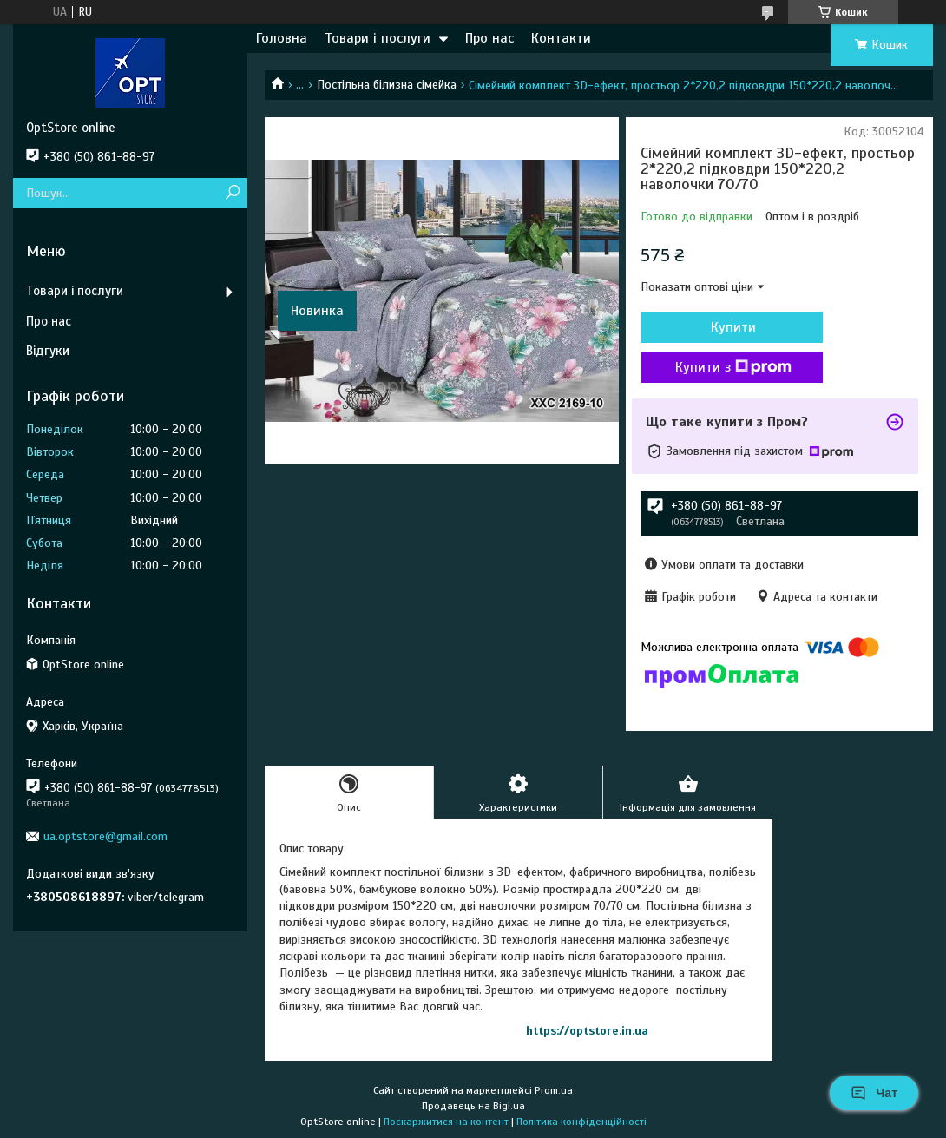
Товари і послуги (377, 38)
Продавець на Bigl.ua (473, 1106)
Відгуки (47, 351)
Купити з (733, 367)
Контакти (561, 38)
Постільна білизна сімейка (387, 84)
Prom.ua (554, 1090)
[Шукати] (232, 193)
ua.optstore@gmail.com (105, 836)
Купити (733, 327)
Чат (874, 1093)
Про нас (489, 38)
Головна (281, 38)
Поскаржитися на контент (446, 1121)
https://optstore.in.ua (587, 1030)
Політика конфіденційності (581, 1121)
